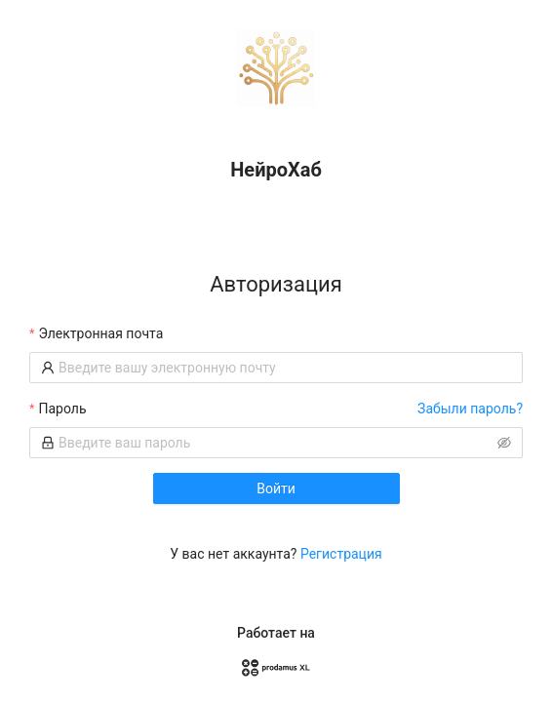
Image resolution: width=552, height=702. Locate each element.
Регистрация (341, 554)
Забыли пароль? (470, 408)
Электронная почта (100, 333)
